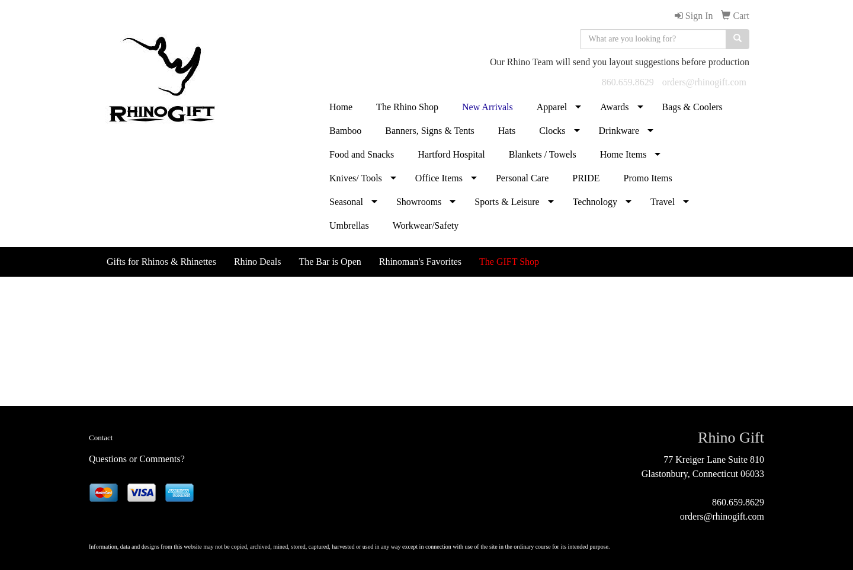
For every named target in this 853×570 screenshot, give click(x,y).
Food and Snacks (361, 154)
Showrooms (418, 202)
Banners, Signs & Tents (429, 131)
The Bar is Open (330, 262)
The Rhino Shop (407, 107)
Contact (101, 437)
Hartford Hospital (451, 154)
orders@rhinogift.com (704, 82)
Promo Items (647, 178)
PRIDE (585, 178)
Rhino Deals (257, 262)
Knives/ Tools (355, 178)
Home (340, 107)
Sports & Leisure (506, 202)
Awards (614, 107)
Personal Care (522, 178)
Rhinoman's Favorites (420, 262)
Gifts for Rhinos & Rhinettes (161, 262)
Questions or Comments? (137, 459)
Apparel (552, 107)
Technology (595, 202)
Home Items (623, 154)
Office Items (439, 178)
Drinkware (619, 131)
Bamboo (345, 131)
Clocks (552, 131)
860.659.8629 (628, 82)
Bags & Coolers (692, 107)
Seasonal (346, 202)
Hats (506, 131)
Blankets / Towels (542, 154)
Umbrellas (349, 225)
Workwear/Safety (426, 225)
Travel (662, 202)
